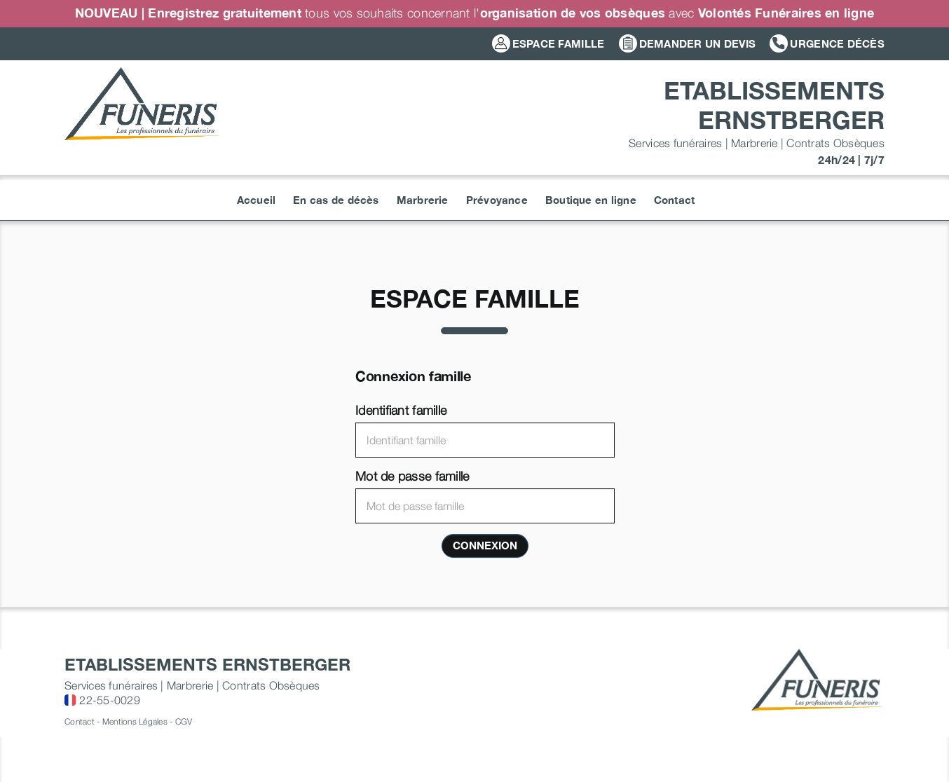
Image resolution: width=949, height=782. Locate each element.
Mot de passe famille (412, 476)
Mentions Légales (135, 721)
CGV (184, 721)
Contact (79, 721)
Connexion (485, 545)
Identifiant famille (400, 410)
